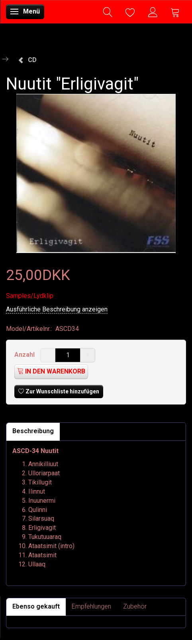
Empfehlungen (91, 606)
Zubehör (135, 606)
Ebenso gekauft (36, 606)
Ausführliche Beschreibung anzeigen (57, 309)
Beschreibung (33, 431)
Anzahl (25, 354)
